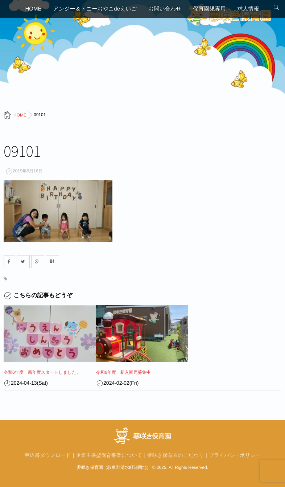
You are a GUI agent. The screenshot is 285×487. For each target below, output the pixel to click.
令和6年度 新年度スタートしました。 (42, 372)
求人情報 (248, 9)
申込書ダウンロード (48, 455)
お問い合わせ (164, 9)
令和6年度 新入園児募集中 (123, 372)
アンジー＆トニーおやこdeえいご (95, 9)
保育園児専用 (209, 9)
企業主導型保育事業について (109, 455)
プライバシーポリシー (235, 455)
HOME (33, 9)
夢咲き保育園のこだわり (175, 455)
